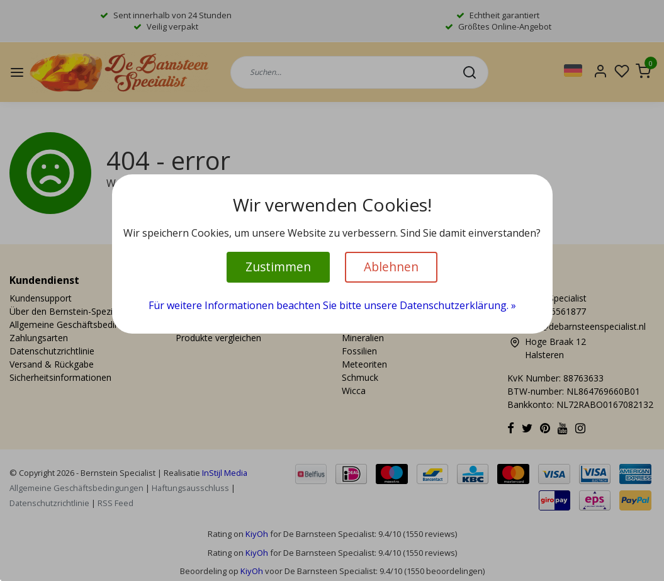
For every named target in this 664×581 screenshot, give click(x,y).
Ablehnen (391, 266)
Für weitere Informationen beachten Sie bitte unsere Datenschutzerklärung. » (332, 305)
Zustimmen (278, 266)
